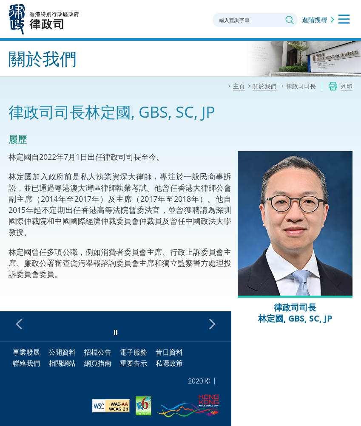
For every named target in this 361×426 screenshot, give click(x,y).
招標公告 (97, 352)
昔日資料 (169, 352)
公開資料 (62, 352)
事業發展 (26, 352)
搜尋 (289, 19)
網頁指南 (97, 363)
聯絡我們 (26, 363)
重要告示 (133, 363)
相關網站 (62, 363)
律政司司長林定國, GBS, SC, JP (295, 313)
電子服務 (133, 352)
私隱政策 (169, 363)
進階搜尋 (314, 19)
